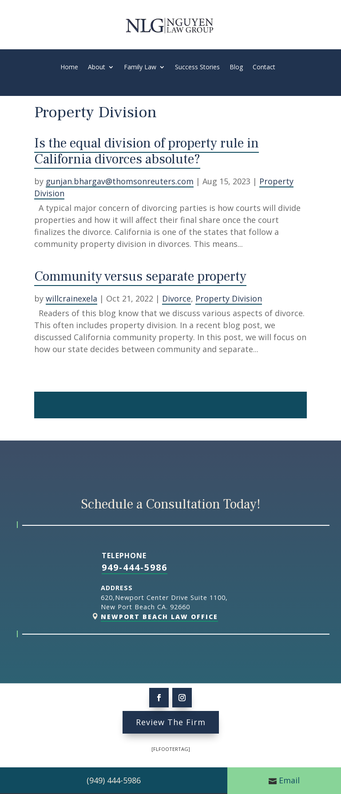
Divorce (176, 298)
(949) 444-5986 (114, 780)
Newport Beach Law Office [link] (159, 616)
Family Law (140, 67)
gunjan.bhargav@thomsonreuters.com (120, 181)
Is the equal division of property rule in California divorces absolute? (146, 151)
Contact (264, 67)
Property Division (228, 298)
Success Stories (197, 67)
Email (289, 780)
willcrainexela (71, 298)
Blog (236, 67)
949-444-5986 (134, 567)
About (96, 67)
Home (69, 67)
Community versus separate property (140, 276)
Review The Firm (171, 722)
